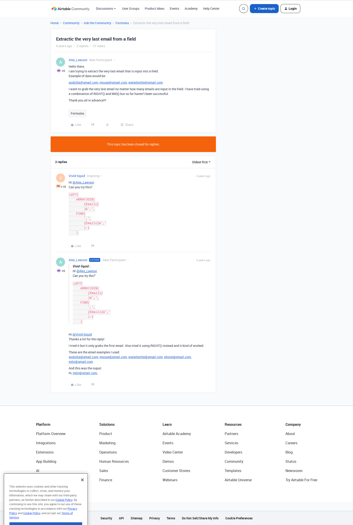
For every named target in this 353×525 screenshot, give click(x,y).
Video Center (173, 452)
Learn (167, 424)
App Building (46, 461)
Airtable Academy (177, 433)
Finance (105, 479)
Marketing (107, 442)
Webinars (170, 479)
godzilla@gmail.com (83, 82)
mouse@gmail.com (113, 82)
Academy (191, 8)
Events (174, 8)
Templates (233, 470)
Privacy (154, 518)
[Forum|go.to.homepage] (70, 8)
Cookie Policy (63, 509)
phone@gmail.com (177, 357)
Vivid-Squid (77, 176)
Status (290, 461)
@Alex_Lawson (83, 182)
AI (37, 470)
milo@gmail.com (81, 361)
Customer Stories (176, 470)
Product (105, 433)
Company (293, 424)
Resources (233, 424)
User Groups (130, 8)
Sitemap (137, 518)
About (290, 433)
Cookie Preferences (239, 518)
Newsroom (294, 470)
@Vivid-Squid (82, 334)
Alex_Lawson (78, 60)
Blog (289, 452)
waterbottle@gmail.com (145, 82)
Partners (231, 433)
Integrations (46, 442)
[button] (264, 8)
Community (71, 23)
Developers (233, 452)
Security (106, 518)
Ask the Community (97, 23)
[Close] (82, 490)
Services (231, 442)
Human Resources (114, 461)
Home (54, 23)
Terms (171, 518)
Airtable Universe (238, 479)
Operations (108, 452)
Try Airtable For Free (301, 479)
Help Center (211, 8)
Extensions (45, 452)
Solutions (107, 424)
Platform (43, 424)
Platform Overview (51, 433)
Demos (168, 461)
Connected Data (49, 479)
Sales (103, 470)
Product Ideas (154, 8)
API (121, 518)
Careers (291, 442)
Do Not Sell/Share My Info (200, 518)
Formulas (122, 23)
